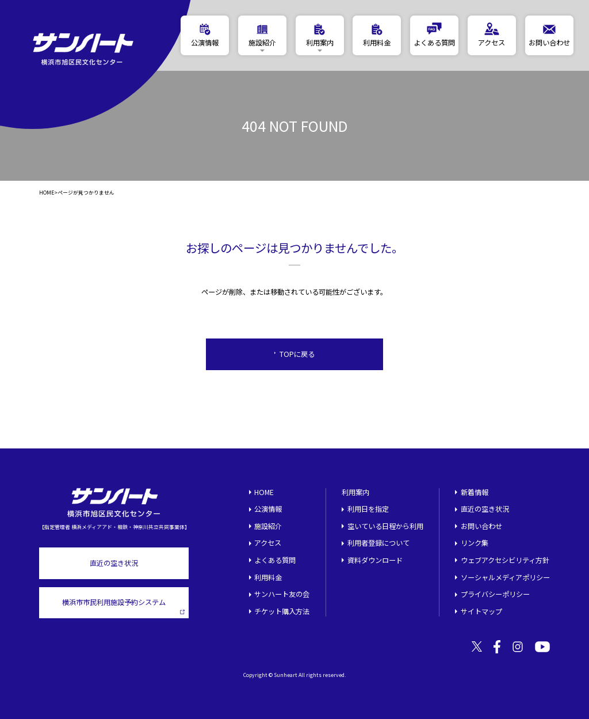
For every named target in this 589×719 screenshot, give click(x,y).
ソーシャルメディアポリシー (505, 577)
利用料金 (268, 577)
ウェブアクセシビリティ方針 (505, 560)
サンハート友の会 (281, 594)
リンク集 (474, 543)
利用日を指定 (368, 509)
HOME (46, 193)
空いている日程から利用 (385, 526)
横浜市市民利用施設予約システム (123, 605)
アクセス (267, 543)
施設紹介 (268, 526)
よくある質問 (275, 560)
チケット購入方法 (281, 611)
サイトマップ (481, 611)
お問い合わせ (481, 526)
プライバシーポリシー (495, 594)
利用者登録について (378, 543)
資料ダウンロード (375, 560)
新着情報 (474, 492)
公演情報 (268, 509)
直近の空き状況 (114, 563)
